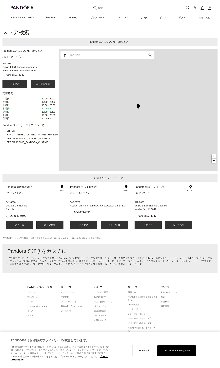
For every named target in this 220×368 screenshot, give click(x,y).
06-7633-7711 (82, 212)
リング (143, 17)
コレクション (204, 17)
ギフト (182, 17)
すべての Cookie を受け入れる (176, 350)
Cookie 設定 (134, 304)
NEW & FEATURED (22, 17)
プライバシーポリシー (138, 314)
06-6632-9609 (18, 215)
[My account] (202, 8)
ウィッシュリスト (69, 301)
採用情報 (165, 306)
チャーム (74, 17)
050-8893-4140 (15, 74)
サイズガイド (100, 306)
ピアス (162, 17)
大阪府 (40, 238)
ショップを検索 (21, 238)
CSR (163, 297)
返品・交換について (103, 301)
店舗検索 (165, 301)
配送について (100, 297)
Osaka (48, 238)
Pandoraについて (169, 292)
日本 (32, 238)
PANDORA (7, 238)
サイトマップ (100, 315)
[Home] (22, 6)
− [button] (214, 161)
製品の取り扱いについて (72, 306)
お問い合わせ (100, 320)
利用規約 (132, 292)
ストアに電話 (43, 84)
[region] (110, 350)
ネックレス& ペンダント (38, 306)
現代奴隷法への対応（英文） (141, 323)
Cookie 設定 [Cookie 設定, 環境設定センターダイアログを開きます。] (143, 350)
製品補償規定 (100, 311)
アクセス (15, 84)
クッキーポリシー (136, 309)
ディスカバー (67, 311)
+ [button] (214, 156)
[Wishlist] (187, 8)
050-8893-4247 (148, 215)
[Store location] (195, 8)
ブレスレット (97, 17)
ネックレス (122, 17)
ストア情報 (50, 225)
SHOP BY (51, 17)
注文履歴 (65, 297)
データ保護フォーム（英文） (141, 318)
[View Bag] (209, 8)
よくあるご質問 (101, 292)
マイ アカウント (68, 292)
